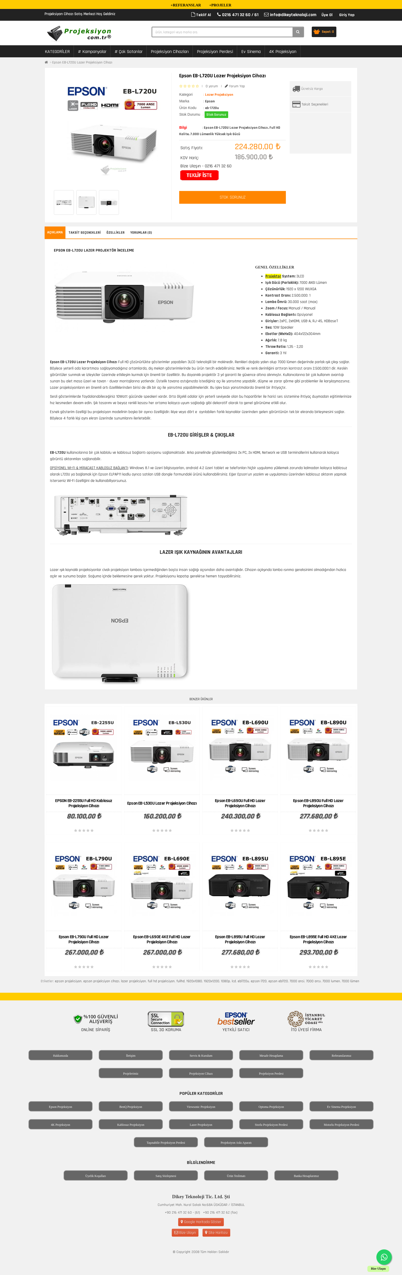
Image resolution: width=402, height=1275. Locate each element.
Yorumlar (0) (141, 232)
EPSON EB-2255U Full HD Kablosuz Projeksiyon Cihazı (83, 803)
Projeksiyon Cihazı (201, 1073)
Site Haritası (216, 1232)
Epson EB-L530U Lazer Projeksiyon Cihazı (162, 803)
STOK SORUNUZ (233, 197)
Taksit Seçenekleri (315, 104)
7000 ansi (297, 981)
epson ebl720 (278, 981)
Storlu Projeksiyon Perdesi (271, 1125)
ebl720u (243, 981)
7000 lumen (331, 981)
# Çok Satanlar (129, 52)
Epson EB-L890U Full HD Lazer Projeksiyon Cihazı (318, 803)
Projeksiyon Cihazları (170, 52)
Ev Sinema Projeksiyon (341, 1107)
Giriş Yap (347, 15)
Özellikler (115, 232)
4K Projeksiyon (282, 52)
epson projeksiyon (68, 981)
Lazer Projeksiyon (201, 1125)
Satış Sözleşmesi (166, 1176)
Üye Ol (327, 15)
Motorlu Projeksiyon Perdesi (341, 1125)
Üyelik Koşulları (95, 1176)
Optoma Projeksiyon (271, 1107)
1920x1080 (194, 981)
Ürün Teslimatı (236, 1176)
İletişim (131, 1055)
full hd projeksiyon (161, 981)
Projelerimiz (130, 1073)
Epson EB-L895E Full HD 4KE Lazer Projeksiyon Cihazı (318, 939)
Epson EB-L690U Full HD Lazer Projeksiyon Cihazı (240, 803)
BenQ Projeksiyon (130, 1107)
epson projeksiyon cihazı (101, 981)
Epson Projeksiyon (60, 1107)
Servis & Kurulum (201, 1055)
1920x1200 (211, 981)
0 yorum (212, 86)
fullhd (180, 981)
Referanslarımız (341, 1055)
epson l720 (259, 981)
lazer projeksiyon (133, 981)
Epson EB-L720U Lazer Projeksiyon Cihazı (82, 62)
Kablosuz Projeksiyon (130, 1125)
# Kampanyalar (92, 52)
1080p (225, 981)
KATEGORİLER (57, 52)
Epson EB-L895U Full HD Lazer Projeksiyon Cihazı (240, 939)
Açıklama (55, 232)
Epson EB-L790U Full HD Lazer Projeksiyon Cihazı (84, 939)
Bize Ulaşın (185, 1232)
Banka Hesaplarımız (306, 1176)
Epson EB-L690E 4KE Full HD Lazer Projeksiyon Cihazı (161, 939)
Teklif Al (201, 15)
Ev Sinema (251, 52)
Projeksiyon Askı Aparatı (236, 1142)
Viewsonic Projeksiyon (201, 1107)
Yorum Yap (235, 86)
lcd (234, 981)
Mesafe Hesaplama (271, 1055)
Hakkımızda (60, 1055)
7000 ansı (313, 981)
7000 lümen (350, 981)
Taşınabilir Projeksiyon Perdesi (166, 1142)
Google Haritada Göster (201, 1221)
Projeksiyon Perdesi (215, 52)
